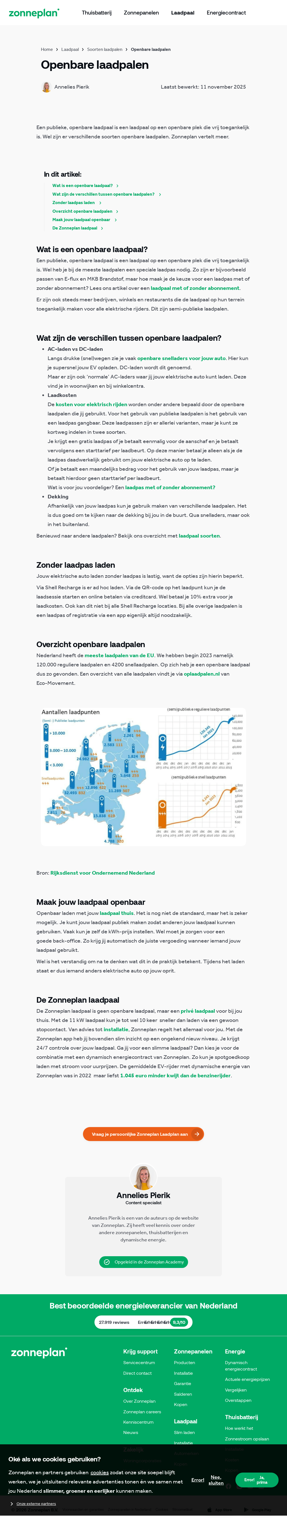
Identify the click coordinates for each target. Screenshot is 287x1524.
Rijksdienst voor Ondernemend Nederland (102, 872)
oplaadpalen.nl (202, 673)
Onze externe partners (32, 1504)
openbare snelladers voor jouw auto (181, 358)
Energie (235, 1351)
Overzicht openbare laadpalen (86, 211)
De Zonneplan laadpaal (79, 228)
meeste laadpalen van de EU (119, 655)
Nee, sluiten (207, 1480)
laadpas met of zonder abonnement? (170, 487)
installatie (116, 1029)
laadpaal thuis (117, 913)
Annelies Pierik (104, 1218)
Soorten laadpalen (104, 49)
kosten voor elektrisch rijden (91, 404)
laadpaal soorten (199, 535)
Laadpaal (70, 49)
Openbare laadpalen (151, 49)
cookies (100, 1472)
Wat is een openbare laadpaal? (87, 185)
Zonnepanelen (193, 1351)
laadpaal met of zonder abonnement (195, 288)
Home (47, 49)
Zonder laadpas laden (78, 202)
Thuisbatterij (241, 1417)
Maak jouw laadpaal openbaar (86, 219)
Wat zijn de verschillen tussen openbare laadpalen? (108, 194)
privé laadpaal (198, 1010)
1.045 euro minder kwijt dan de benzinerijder (175, 1075)
